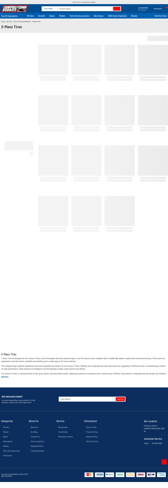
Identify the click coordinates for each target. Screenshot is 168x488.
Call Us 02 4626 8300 (153, 443)
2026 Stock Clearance (117, 16)
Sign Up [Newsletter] (120, 399)
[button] (156, 8)
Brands (134, 16)
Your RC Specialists (9, 16)
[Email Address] (92, 399)
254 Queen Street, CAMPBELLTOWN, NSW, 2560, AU (154, 428)
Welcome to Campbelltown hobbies (84, 2)
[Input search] (89, 8)
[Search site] (116, 9)
